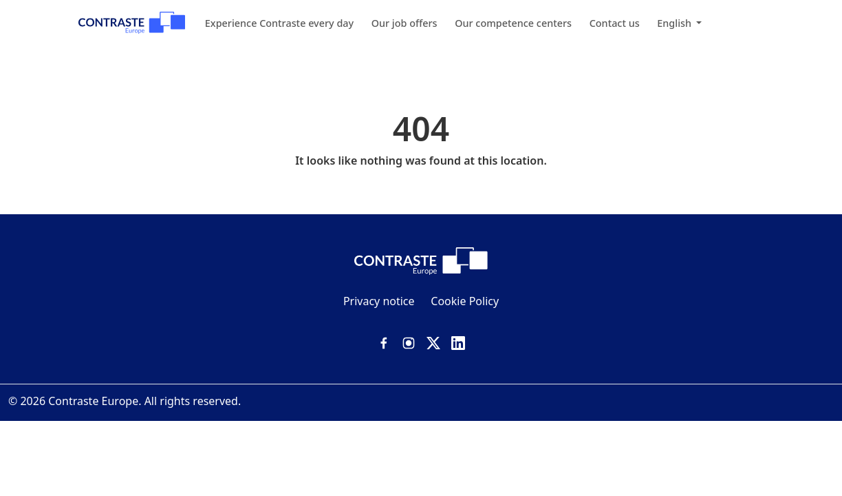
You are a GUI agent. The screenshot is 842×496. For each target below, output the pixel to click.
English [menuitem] (675, 23)
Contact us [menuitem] (615, 23)
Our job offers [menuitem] (404, 23)
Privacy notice (379, 301)
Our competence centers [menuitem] (513, 23)
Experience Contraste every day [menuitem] (279, 23)
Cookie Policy (465, 301)
